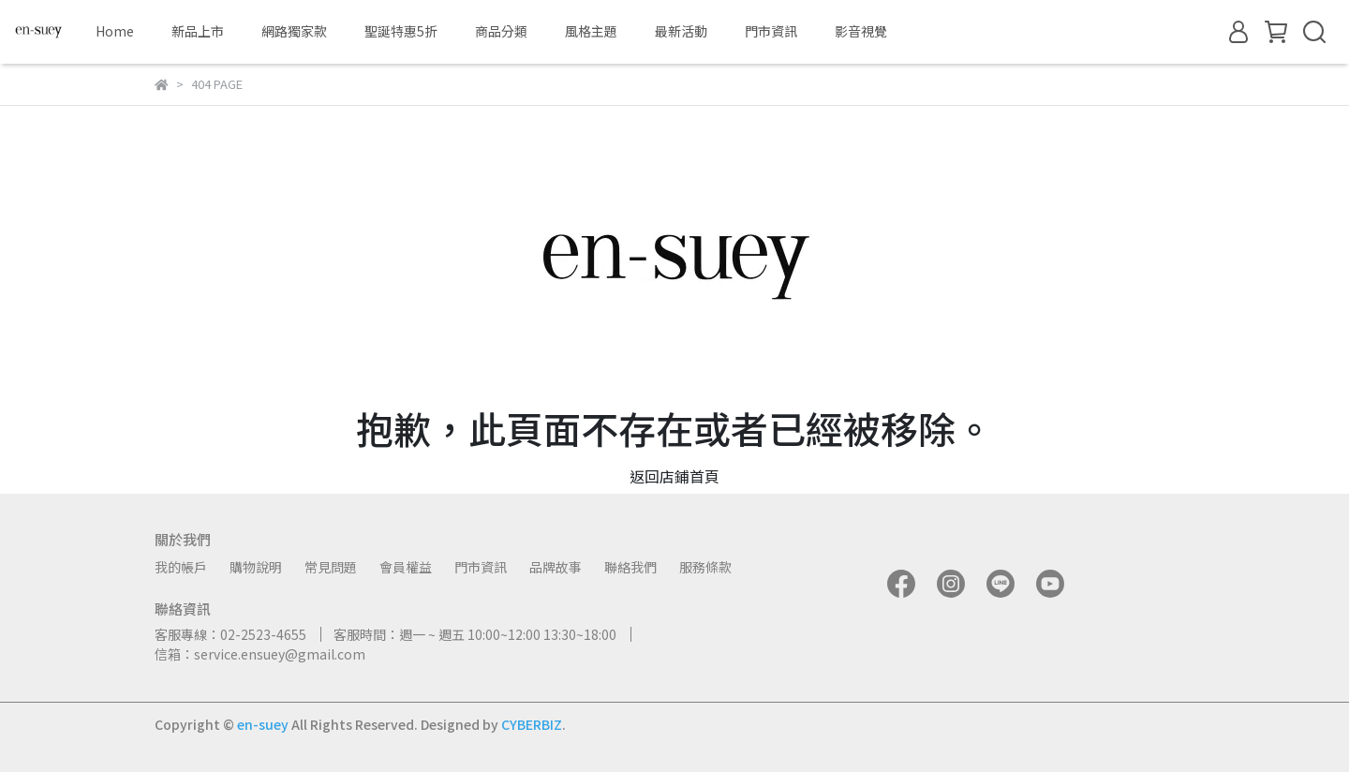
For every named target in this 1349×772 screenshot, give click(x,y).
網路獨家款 (294, 31)
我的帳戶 (181, 566)
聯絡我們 (630, 566)
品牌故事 (555, 566)
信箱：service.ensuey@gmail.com (260, 654)
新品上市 (197, 31)
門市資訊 (771, 31)
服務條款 (705, 566)
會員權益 (405, 566)
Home (115, 31)
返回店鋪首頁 (674, 476)
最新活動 (681, 31)
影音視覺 (861, 31)
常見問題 (330, 566)
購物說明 (256, 566)
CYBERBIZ (531, 724)
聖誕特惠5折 (400, 31)
